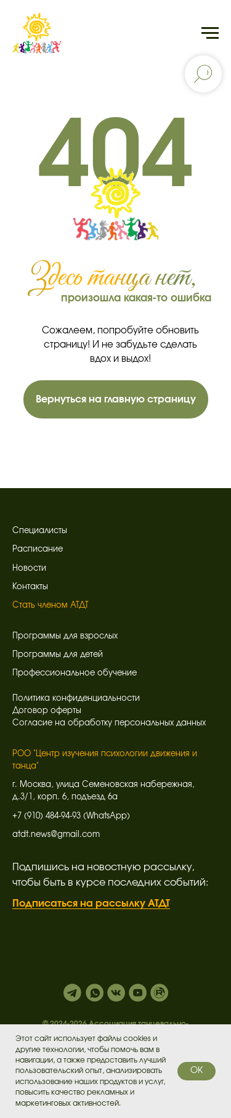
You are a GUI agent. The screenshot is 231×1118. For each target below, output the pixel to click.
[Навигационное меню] (210, 33)
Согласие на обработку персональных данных (109, 723)
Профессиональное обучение (74, 673)
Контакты (30, 587)
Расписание (37, 549)
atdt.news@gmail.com (56, 835)
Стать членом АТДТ (50, 606)
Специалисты (39, 531)
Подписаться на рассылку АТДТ (91, 903)
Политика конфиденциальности (76, 699)
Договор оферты (46, 711)
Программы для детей (57, 655)
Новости (29, 569)
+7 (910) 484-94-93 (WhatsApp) (71, 816)
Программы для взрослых (65, 636)
